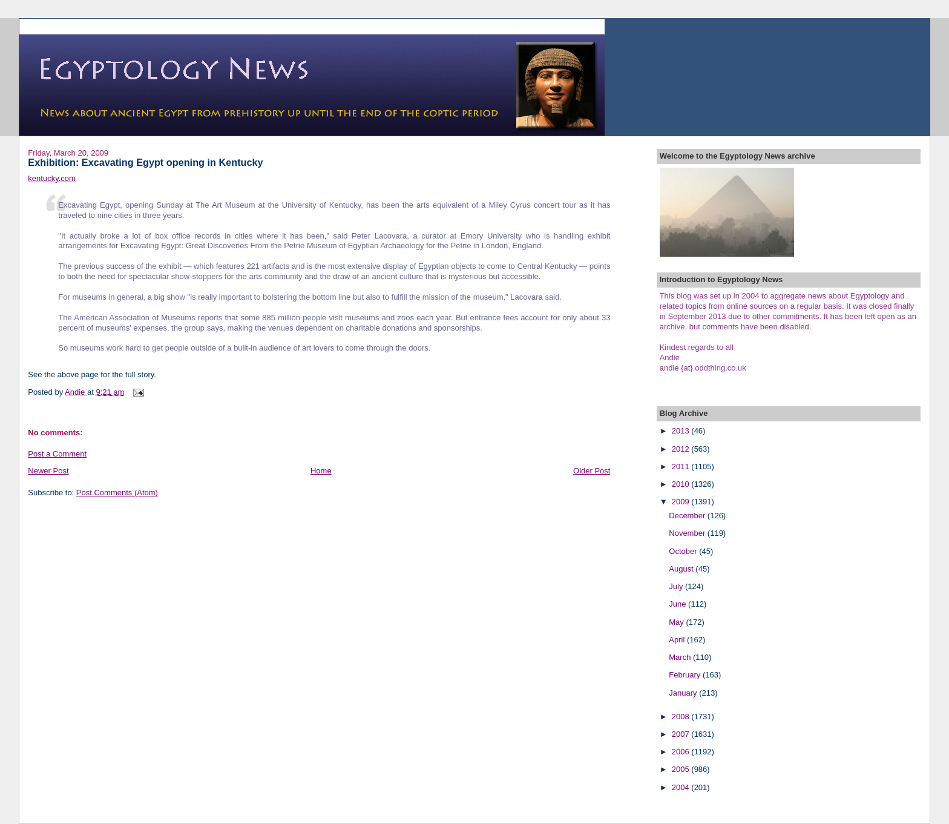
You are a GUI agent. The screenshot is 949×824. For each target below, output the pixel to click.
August (682, 568)
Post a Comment (57, 453)
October (684, 551)
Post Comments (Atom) (117, 492)
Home (321, 470)
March (681, 657)
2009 (682, 501)
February (686, 674)
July (677, 586)
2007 (682, 734)
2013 (682, 430)
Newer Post (48, 470)
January (684, 692)
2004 (682, 787)
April (678, 639)
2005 (682, 769)
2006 (682, 751)
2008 (682, 716)
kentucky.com (52, 178)
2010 (682, 484)
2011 (682, 466)
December (688, 515)
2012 (682, 448)
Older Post (591, 470)
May (677, 622)
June (678, 603)
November (688, 533)
